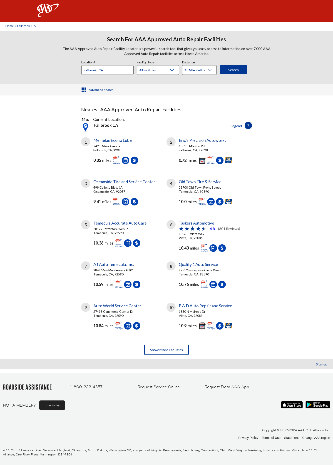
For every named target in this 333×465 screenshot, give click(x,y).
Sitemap (322, 364)
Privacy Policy (248, 438)
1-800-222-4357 (86, 386)
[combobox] (109, 69)
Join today (52, 405)
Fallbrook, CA (26, 26)
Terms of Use (271, 438)
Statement (291, 438)
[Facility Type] (161, 70)
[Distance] (201, 70)
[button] (248, 125)
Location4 (88, 61)
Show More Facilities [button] (166, 350)
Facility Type (145, 61)
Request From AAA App (227, 386)
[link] (123, 152)
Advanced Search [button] (101, 90)
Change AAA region (316, 438)
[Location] (107, 70)
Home (9, 26)
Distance (188, 61)
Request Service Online (158, 386)
